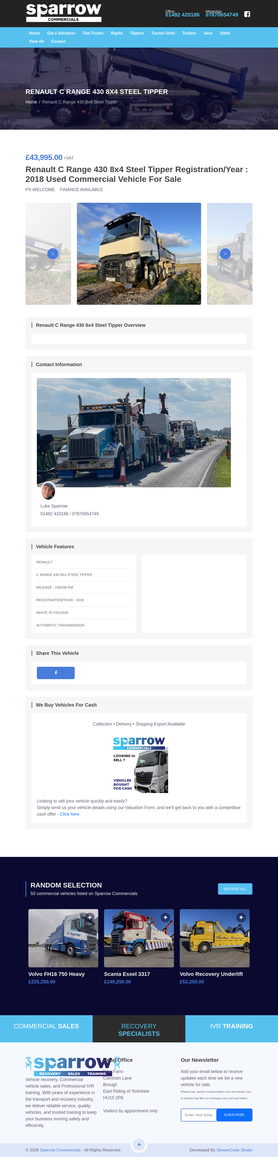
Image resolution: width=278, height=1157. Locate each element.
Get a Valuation (61, 33)
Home (34, 33)
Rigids (117, 33)
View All (36, 41)
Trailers (189, 33)
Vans (208, 33)
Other (225, 33)
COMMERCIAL (46, 1026)
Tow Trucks (93, 33)
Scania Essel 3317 (127, 974)
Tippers (137, 33)
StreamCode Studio (235, 1150)
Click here (69, 814)
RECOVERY (139, 1029)
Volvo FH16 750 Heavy (56, 974)
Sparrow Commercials (60, 1150)
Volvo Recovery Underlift (211, 974)
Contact (58, 41)
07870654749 (221, 15)
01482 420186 (182, 15)
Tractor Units (163, 33)
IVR (231, 1026)
